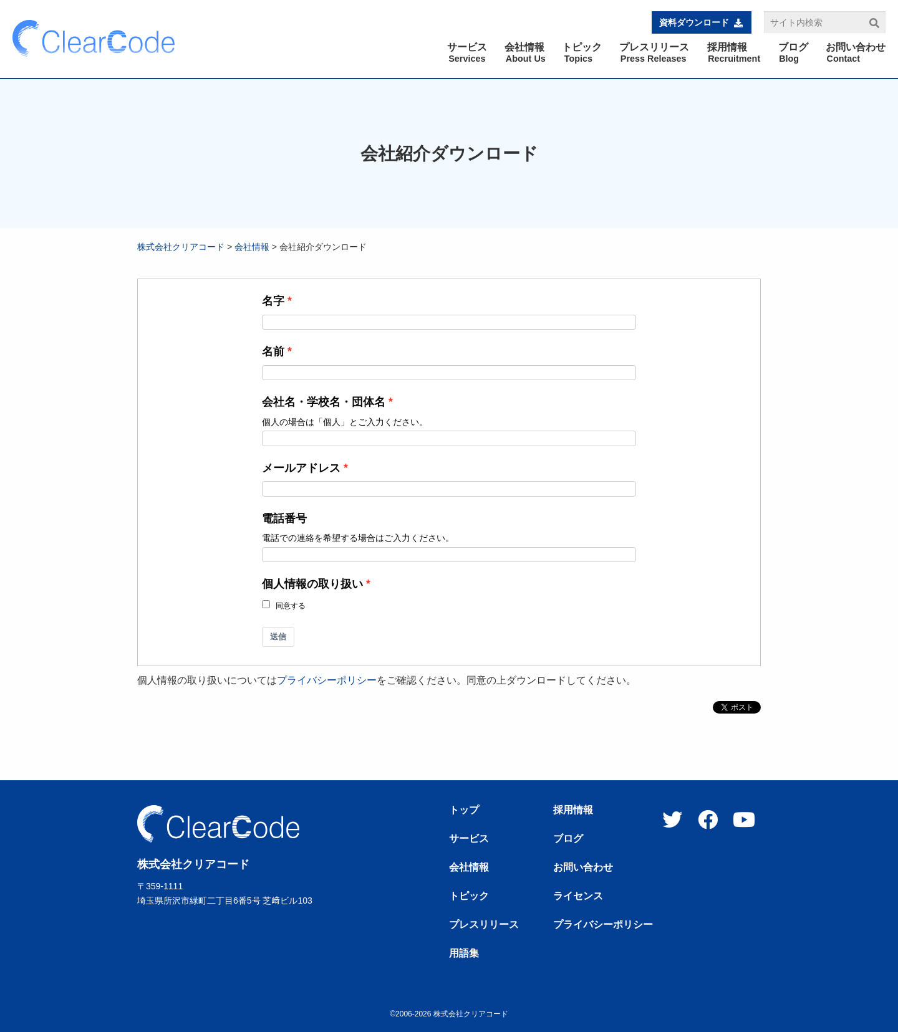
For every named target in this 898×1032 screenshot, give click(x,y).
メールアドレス (301, 468)
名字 (273, 301)
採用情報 (573, 810)
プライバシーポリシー (327, 680)
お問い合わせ (583, 867)
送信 (278, 636)
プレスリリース (484, 925)
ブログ (568, 839)
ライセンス (578, 896)
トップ (464, 810)
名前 (273, 351)
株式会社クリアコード (180, 247)
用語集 (464, 953)
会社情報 (251, 247)
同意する (291, 605)
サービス (469, 839)
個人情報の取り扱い (312, 584)
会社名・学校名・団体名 (323, 402)
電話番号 (284, 518)
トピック (469, 896)
